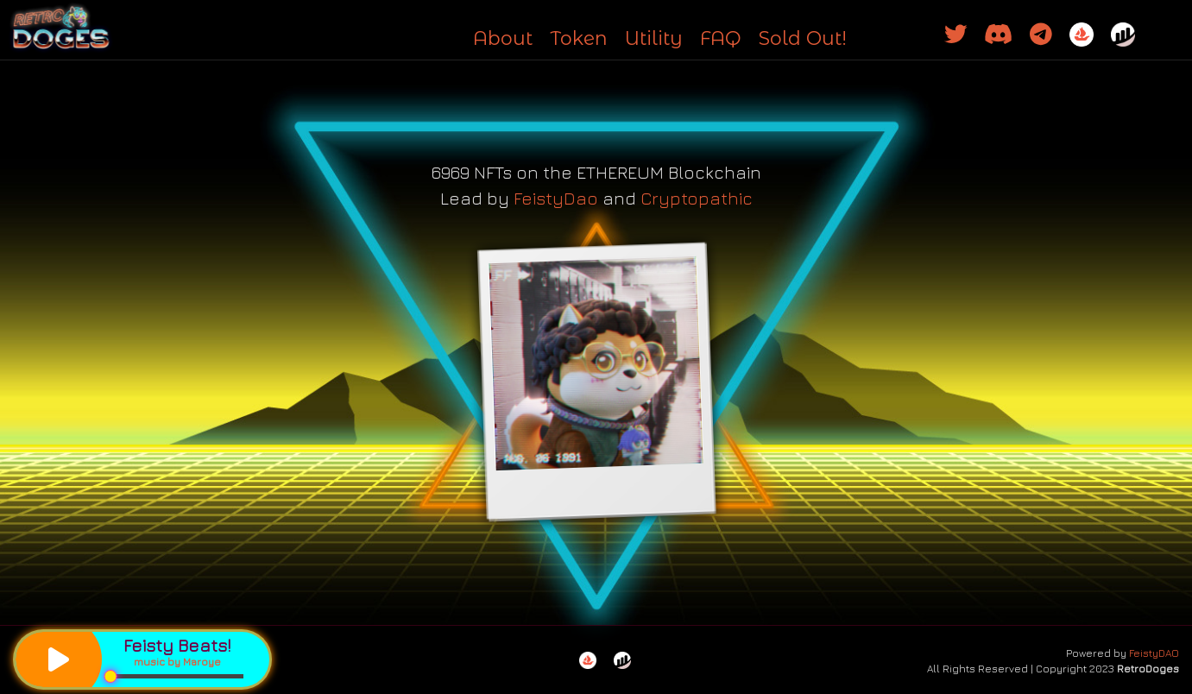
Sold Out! (803, 38)
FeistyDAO (1154, 653)
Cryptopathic (696, 198)
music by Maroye (177, 661)
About (503, 38)
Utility (654, 38)
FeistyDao (556, 198)
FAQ (720, 38)
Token (579, 38)
